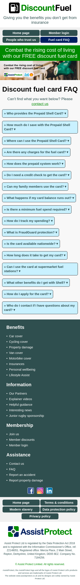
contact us (40, 104)
